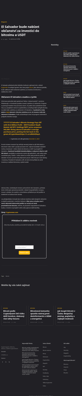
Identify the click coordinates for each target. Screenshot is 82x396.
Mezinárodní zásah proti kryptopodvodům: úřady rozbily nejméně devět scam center (71, 109)
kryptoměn (4, 87)
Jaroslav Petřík (15, 39)
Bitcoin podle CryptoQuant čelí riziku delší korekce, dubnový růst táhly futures (71, 54)
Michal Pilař (6, 318)
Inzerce (3, 356)
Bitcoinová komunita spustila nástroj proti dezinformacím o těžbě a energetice (70, 68)
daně (8, 112)
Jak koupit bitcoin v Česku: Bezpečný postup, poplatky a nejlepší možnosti (70, 82)
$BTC (27, 127)
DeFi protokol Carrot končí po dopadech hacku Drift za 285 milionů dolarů (70, 96)
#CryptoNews (14, 134)
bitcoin (31, 87)
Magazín (4, 22)
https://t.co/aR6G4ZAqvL (30, 134)
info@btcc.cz (4, 352)
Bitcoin (65, 51)
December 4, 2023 (34, 139)
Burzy (64, 93)
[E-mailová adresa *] (24, 247)
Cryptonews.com (12, 212)
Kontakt (3, 349)
